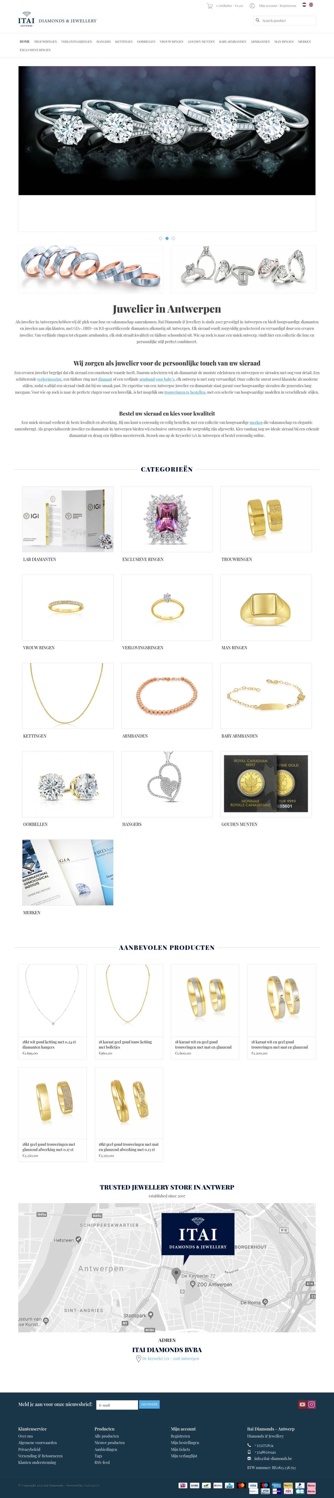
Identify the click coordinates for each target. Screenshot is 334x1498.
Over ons (25, 1436)
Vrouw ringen (171, 41)
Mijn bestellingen (185, 1442)
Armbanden (260, 41)
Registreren (180, 1436)
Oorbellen (146, 41)
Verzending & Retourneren (40, 1455)
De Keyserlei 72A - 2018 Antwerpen (170, 1358)
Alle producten (107, 1436)
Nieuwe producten (110, 1442)
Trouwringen (45, 41)
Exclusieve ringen (35, 50)
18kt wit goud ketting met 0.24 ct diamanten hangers (49, 1044)
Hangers (104, 41)
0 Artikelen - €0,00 (225, 5)
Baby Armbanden (232, 41)
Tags (98, 1455)
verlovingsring (49, 379)
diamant (105, 379)
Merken (304, 41)
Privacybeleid (29, 1449)
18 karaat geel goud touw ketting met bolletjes (125, 1044)
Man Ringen (284, 41)
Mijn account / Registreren (273, 5)
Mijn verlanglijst (184, 1455)
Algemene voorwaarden (37, 1442)
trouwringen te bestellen (184, 392)
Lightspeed (91, 1485)
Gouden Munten (201, 41)
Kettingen (124, 41)
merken (256, 422)
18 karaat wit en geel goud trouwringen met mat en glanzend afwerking (203, 1044)
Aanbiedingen (106, 1449)
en (311, 5)
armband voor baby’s (157, 379)
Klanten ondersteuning (37, 1462)
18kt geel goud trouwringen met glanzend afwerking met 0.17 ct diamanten (48, 1147)
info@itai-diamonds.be (273, 1458)
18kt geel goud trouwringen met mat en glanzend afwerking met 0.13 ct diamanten (129, 1147)
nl (304, 5)
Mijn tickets (180, 1449)
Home (25, 41)
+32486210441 (265, 1452)
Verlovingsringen (76, 41)
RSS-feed (102, 1462)
